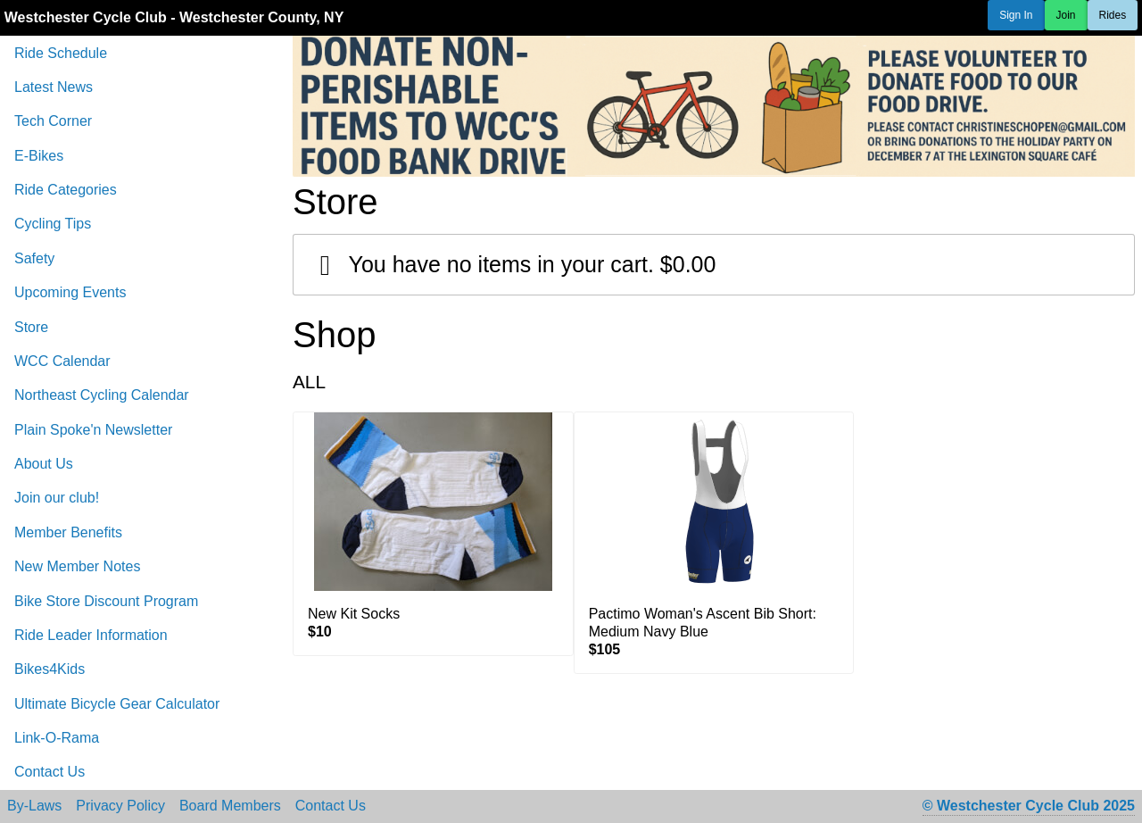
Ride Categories (65, 189)
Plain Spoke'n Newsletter (93, 429)
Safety (34, 258)
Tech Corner (53, 121)
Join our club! (56, 497)
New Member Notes (77, 566)
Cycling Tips (52, 223)
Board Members (230, 806)
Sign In (1015, 15)
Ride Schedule (60, 53)
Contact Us (49, 771)
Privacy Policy (120, 806)
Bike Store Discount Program (106, 601)
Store (31, 327)
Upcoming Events (70, 292)
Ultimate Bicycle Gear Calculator (116, 703)
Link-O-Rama (56, 737)
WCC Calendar (62, 361)
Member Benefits (68, 532)
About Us (43, 463)
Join (1066, 15)
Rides (1113, 15)
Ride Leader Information (91, 635)
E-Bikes (38, 155)
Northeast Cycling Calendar (101, 395)
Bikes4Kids (49, 669)
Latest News (53, 87)
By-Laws (34, 806)
